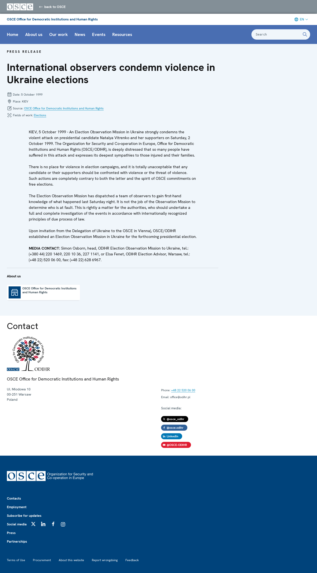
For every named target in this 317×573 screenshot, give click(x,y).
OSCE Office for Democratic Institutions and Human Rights (52, 19)
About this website (71, 560)
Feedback (132, 560)
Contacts (14, 498)
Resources (122, 34)
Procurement (42, 560)
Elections (40, 115)
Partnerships (17, 541)
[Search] (305, 34)
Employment (16, 507)
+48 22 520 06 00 (183, 390)
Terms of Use (16, 560)
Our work (58, 34)
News (80, 34)
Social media (17, 524)
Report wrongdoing (105, 560)
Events (98, 34)
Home (12, 34)
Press (11, 533)
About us (33, 34)
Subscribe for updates (24, 515)
